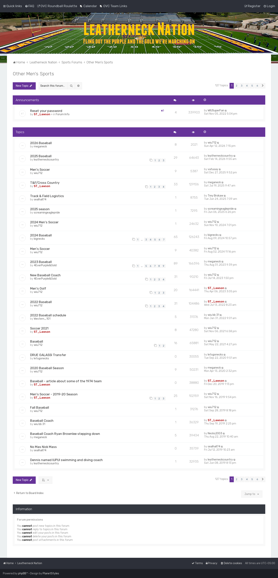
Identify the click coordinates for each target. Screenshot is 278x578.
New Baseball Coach (45, 275)
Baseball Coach (41, 421)
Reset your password (46, 111)
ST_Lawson (42, 114)
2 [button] (236, 85)
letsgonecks (41, 358)
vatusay (213, 169)
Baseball (36, 341)
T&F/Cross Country (44, 183)
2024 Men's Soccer (44, 222)
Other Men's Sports (33, 73)
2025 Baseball (41, 156)
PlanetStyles (51, 573)
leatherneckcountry (46, 159)
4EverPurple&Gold (45, 265)
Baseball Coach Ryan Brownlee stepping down (65, 434)
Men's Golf (38, 288)
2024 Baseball (41, 235)
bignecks (39, 238)
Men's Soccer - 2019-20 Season (54, 394)
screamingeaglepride (47, 212)
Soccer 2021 (39, 328)
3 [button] (241, 85)
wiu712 (212, 142)
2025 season (40, 209)
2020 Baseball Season (47, 368)
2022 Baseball (41, 302)
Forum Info (63, 114)
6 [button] (257, 85)
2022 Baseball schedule (48, 315)
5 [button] (252, 85)
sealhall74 (40, 199)
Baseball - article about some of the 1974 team (66, 381)
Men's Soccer (40, 169)
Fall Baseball (39, 407)
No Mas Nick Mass (43, 447)
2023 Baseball (41, 262)
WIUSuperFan (216, 110)
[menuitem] (29, 6)
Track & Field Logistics (47, 196)
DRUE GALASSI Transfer (48, 355)
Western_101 (42, 318)
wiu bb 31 (213, 315)
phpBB (22, 573)
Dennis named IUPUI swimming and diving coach (66, 460)
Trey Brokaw (215, 195)
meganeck (40, 146)
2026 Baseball (41, 143)
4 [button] (247, 85)
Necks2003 (215, 433)
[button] (262, 85)
